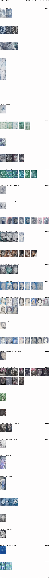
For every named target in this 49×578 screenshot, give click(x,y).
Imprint (39, 577)
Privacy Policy (45, 577)
